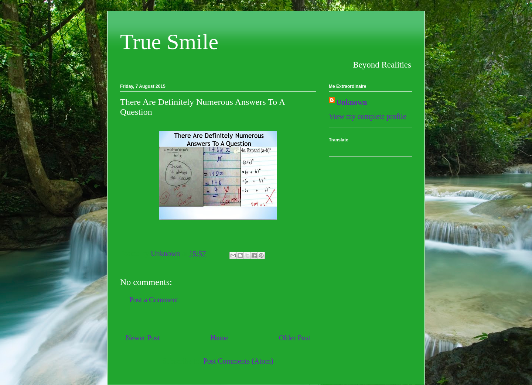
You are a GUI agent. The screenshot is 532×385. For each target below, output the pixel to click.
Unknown (351, 102)
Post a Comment (153, 300)
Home (219, 338)
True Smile (169, 42)
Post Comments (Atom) (238, 361)
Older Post (294, 338)
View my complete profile (367, 116)
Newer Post (143, 338)
